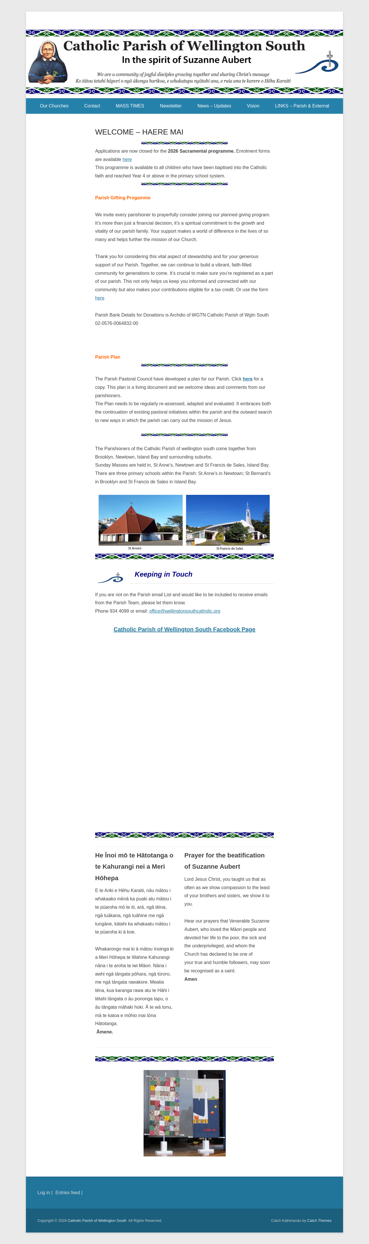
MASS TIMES (130, 105)
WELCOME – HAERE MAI (139, 132)
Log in (43, 1192)
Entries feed (67, 1192)
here (127, 159)
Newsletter (171, 105)
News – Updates (214, 105)
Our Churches (54, 105)
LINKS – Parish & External (302, 105)
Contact (92, 105)
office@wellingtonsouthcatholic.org (184, 611)
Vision (253, 105)
